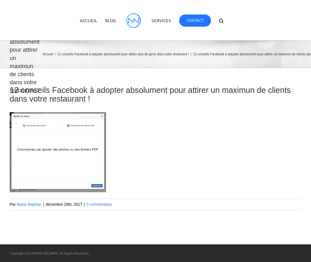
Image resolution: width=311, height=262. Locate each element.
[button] (221, 20)
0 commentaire (99, 204)
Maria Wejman (29, 204)
